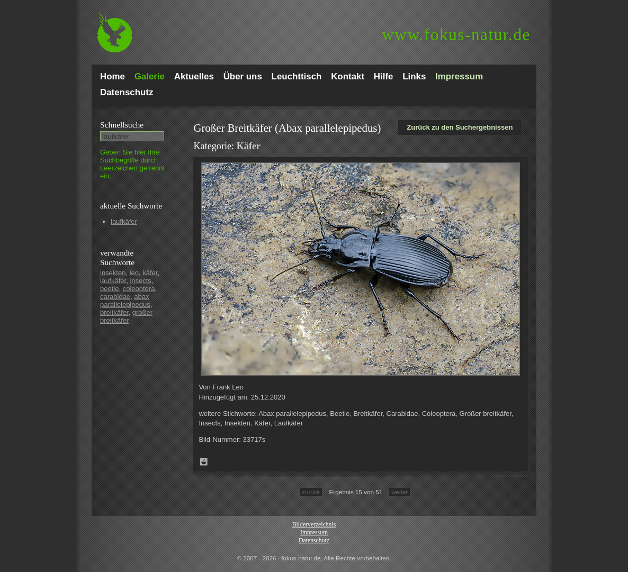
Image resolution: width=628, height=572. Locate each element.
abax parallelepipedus (125, 300)
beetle (109, 289)
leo (134, 273)
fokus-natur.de (456, 34)
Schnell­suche (121, 124)
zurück (311, 491)
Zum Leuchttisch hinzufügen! (204, 462)
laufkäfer (124, 221)
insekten (112, 273)
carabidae (115, 297)
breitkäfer (114, 312)
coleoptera (139, 289)
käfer (149, 273)
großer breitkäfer (126, 316)
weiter (399, 491)
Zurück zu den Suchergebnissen (460, 127)
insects (140, 281)
